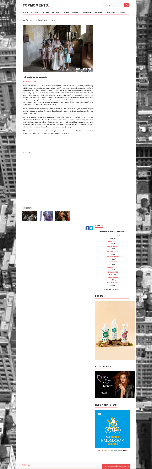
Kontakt (122, 13)
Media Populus (27, 465)
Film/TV (32, 20)
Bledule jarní (112, 241)
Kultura (45, 13)
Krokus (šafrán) (112, 246)
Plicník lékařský (112, 272)
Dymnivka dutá (112, 277)
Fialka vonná (112, 262)
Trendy (66, 13)
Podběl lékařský (112, 283)
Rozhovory (110, 13)
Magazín (34, 13)
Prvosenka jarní (112, 251)
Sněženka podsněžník (112, 236)
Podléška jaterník (112, 257)
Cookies (98, 13)
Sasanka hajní (112, 267)
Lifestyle (76, 13)
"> (58, 181)
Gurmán (55, 13)
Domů (25, 13)
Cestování (87, 13)
